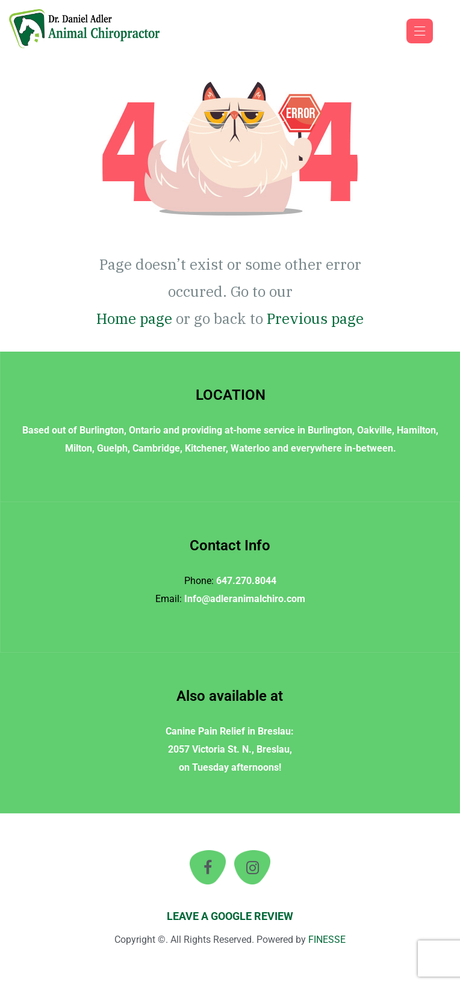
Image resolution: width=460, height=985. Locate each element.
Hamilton (416, 430)
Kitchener (205, 448)
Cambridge (156, 448)
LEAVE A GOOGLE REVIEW (230, 916)
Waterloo (250, 448)
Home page (134, 318)
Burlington (101, 430)
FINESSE (327, 939)
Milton (78, 448)
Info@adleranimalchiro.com (244, 598)
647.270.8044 (246, 580)
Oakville (374, 430)
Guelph (112, 448)
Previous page (315, 318)
